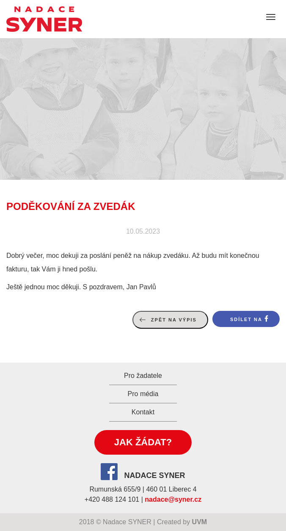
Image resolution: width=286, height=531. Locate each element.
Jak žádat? (143, 442)
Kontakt (143, 412)
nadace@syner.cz (173, 499)
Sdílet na (246, 319)
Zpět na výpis (174, 319)
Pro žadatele (143, 375)
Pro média (143, 393)
